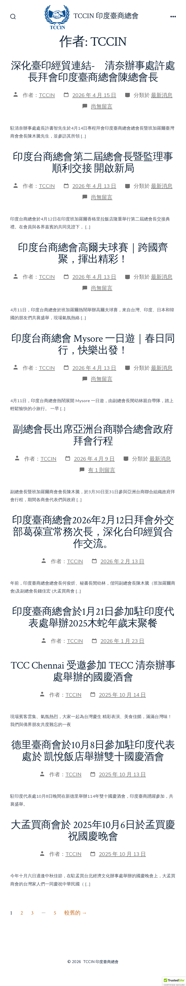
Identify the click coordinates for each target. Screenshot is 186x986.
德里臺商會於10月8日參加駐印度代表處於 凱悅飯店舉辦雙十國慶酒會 (93, 750)
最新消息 (161, 95)
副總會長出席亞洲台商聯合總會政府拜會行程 (93, 435)
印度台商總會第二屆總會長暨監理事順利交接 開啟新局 (93, 162)
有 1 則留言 (101, 470)
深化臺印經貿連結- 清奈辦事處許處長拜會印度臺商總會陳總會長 (93, 71)
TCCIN (47, 95)
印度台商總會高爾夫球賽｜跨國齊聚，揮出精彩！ (93, 253)
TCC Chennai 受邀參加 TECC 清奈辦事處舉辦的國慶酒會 (92, 671)
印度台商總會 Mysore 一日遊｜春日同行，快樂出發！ (93, 344)
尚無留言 (101, 106)
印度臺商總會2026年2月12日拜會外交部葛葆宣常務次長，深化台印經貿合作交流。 (93, 532)
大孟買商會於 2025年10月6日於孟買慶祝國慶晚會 (93, 830)
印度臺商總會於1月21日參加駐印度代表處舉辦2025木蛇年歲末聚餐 (93, 617)
